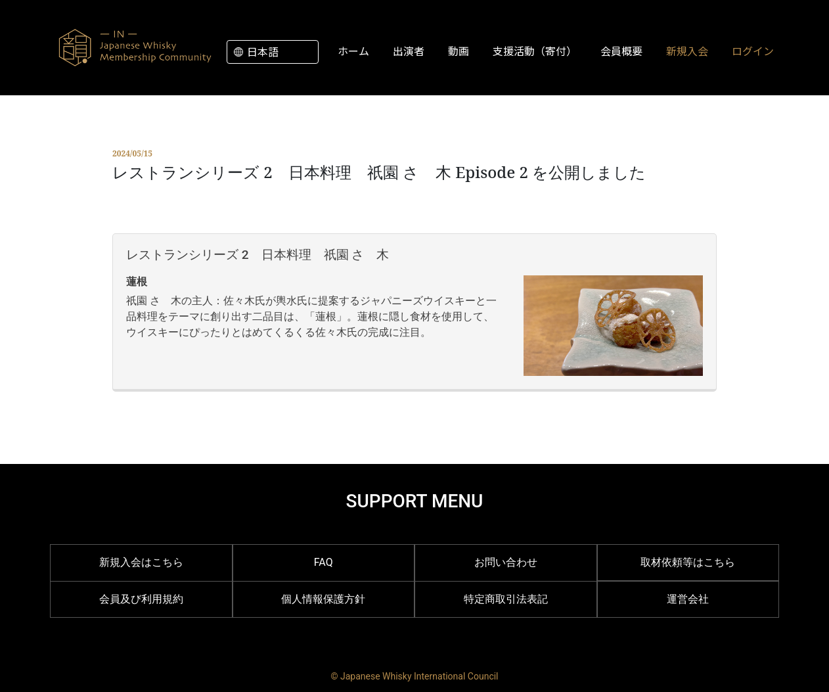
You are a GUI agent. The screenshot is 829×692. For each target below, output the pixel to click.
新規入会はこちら (141, 562)
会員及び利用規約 (141, 599)
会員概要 (621, 50)
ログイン (753, 50)
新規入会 (687, 50)
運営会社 (688, 599)
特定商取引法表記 (506, 599)
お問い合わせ (505, 562)
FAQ (323, 562)
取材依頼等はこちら (687, 562)
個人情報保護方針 (323, 599)
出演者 (408, 50)
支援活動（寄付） (535, 50)
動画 (458, 50)
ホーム (353, 50)
